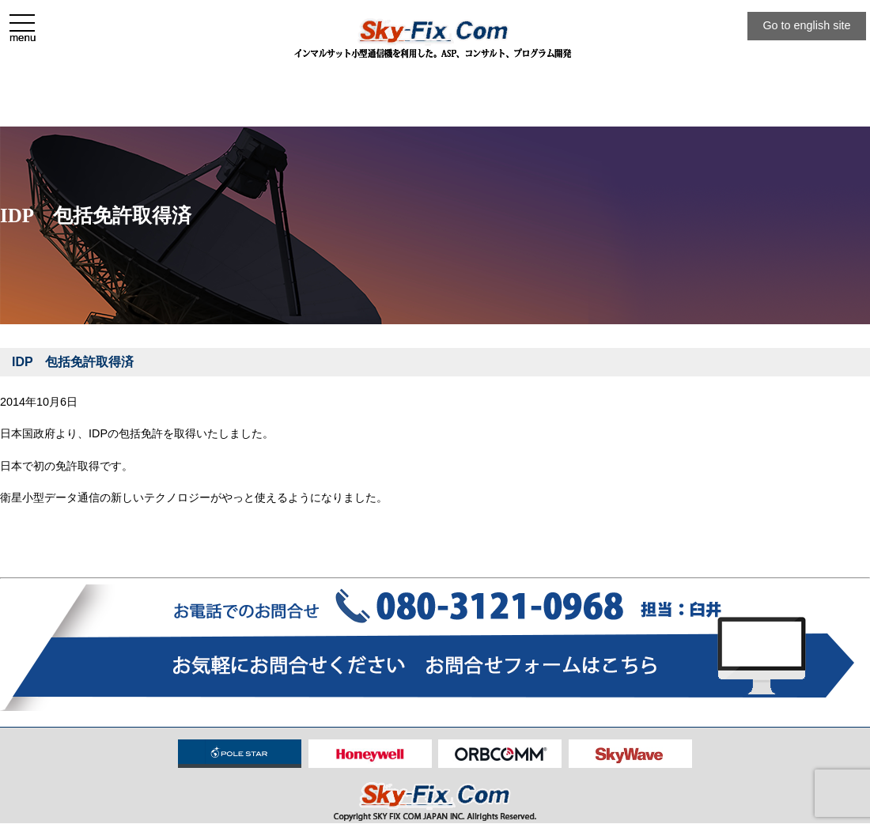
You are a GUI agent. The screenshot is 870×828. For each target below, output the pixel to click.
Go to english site (806, 25)
